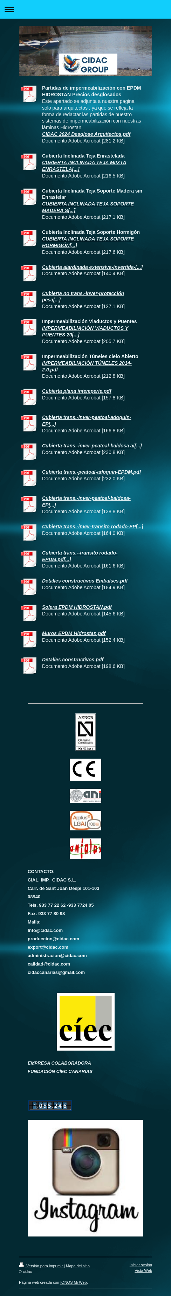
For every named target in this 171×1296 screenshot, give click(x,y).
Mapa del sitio (78, 1266)
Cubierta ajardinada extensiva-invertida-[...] (92, 267)
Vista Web (143, 1270)
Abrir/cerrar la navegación (85, 9)
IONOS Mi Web (73, 1282)
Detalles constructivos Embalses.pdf (85, 581)
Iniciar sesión (141, 1265)
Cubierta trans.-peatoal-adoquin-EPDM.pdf (91, 472)
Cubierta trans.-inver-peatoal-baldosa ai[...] (92, 445)
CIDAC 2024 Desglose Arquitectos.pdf (86, 134)
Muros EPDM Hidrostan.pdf (73, 633)
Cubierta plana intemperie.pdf (76, 391)
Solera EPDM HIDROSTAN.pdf (77, 607)
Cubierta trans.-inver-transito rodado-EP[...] (92, 526)
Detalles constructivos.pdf (72, 659)
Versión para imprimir (41, 1266)
